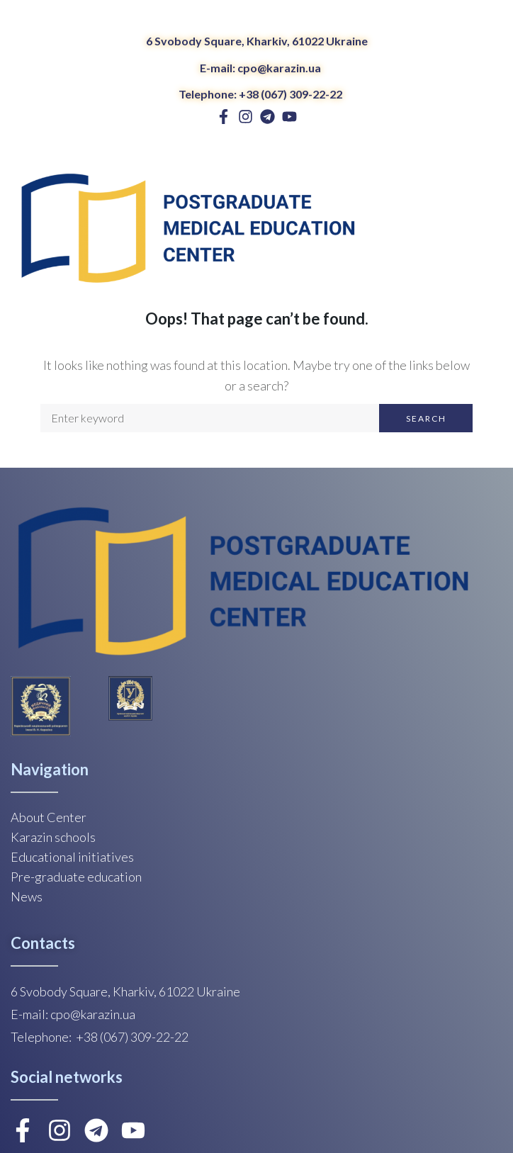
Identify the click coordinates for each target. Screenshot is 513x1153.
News (27, 896)
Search (426, 418)
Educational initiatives (72, 857)
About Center (48, 817)
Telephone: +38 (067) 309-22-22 (260, 94)
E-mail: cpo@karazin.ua (260, 67)
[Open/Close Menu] (490, 230)
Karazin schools (53, 837)
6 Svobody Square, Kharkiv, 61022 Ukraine (257, 40)
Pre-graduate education (76, 876)
